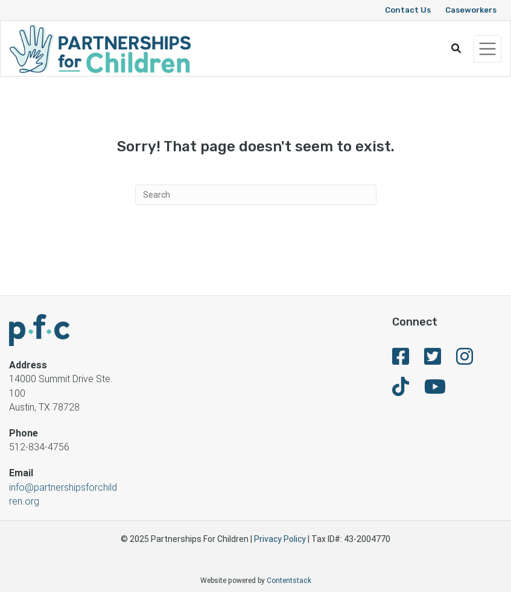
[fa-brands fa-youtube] (435, 390)
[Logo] (100, 48)
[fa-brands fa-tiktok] (400, 390)
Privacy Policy (280, 539)
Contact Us (408, 9)
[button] (456, 48)
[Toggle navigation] (487, 49)
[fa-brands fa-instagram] (464, 360)
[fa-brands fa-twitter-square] (432, 360)
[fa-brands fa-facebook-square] (400, 360)
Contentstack (289, 580)
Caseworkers (471, 9)
